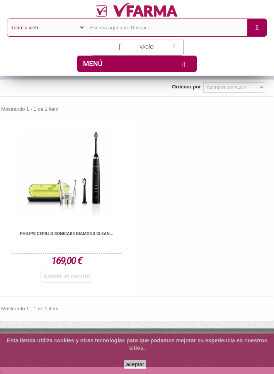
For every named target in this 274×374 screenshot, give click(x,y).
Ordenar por (186, 87)
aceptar (135, 364)
